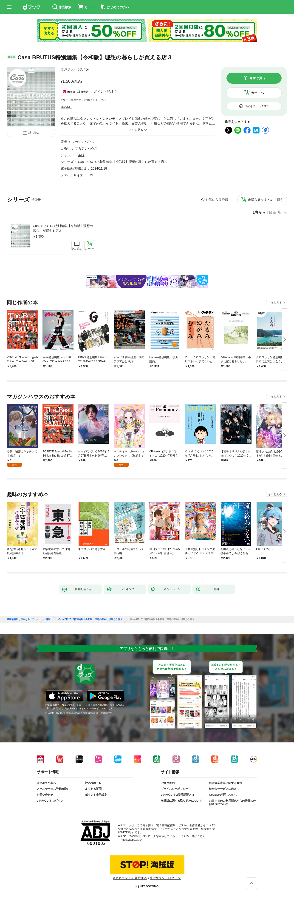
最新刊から (278, 212)
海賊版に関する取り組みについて (181, 800)
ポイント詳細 (103, 91)
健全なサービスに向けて (224, 788)
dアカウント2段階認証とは (177, 794)
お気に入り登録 (217, 200)
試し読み (34, 132)
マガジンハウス (72, 69)
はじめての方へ (46, 783)
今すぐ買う (257, 78)
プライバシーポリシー (174, 788)
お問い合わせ (45, 794)
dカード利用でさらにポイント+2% (82, 100)
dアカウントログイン (50, 800)
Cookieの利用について (223, 794)
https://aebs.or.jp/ (131, 839)
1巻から (259, 212)
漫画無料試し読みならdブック (22, 619)
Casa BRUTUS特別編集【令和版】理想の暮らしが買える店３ (63, 228)
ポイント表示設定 (96, 794)
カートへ (257, 93)
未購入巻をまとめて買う (265, 200)
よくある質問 (93, 788)
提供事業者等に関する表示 (225, 783)
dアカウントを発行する (130, 878)
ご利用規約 (168, 783)
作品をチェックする (257, 106)
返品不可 (66, 107)
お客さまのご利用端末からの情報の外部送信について (232, 802)
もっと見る (275, 302)
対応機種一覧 (93, 783)
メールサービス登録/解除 (52, 788)
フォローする (86, 69)
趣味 (81, 155)
